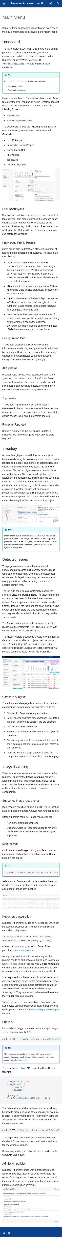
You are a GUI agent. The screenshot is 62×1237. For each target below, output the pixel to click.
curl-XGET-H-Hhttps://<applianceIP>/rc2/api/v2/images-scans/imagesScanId (32, 1129)
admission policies (23, 949)
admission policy (20, 1059)
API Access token (14, 963)
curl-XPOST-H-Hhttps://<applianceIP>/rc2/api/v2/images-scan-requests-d (32, 1038)
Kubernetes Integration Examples (42, 1008)
